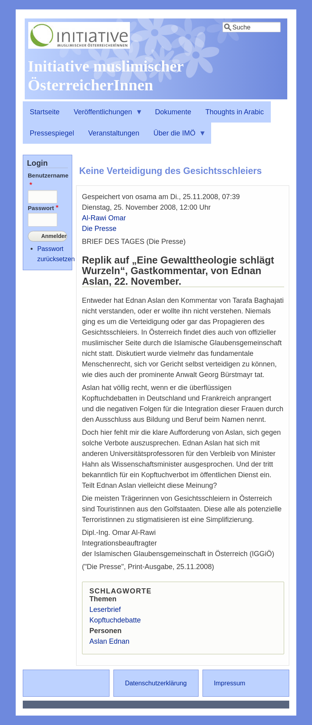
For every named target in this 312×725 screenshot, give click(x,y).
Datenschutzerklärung (155, 683)
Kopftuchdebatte (115, 620)
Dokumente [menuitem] (173, 112)
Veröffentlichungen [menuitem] (105, 115)
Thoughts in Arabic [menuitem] (234, 112)
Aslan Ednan (109, 641)
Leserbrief (105, 609)
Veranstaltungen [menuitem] (113, 133)
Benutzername (48, 175)
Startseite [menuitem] (45, 112)
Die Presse (99, 229)
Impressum (229, 683)
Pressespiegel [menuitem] (52, 133)
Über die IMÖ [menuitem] (176, 136)
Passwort (41, 208)
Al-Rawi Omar (104, 218)
